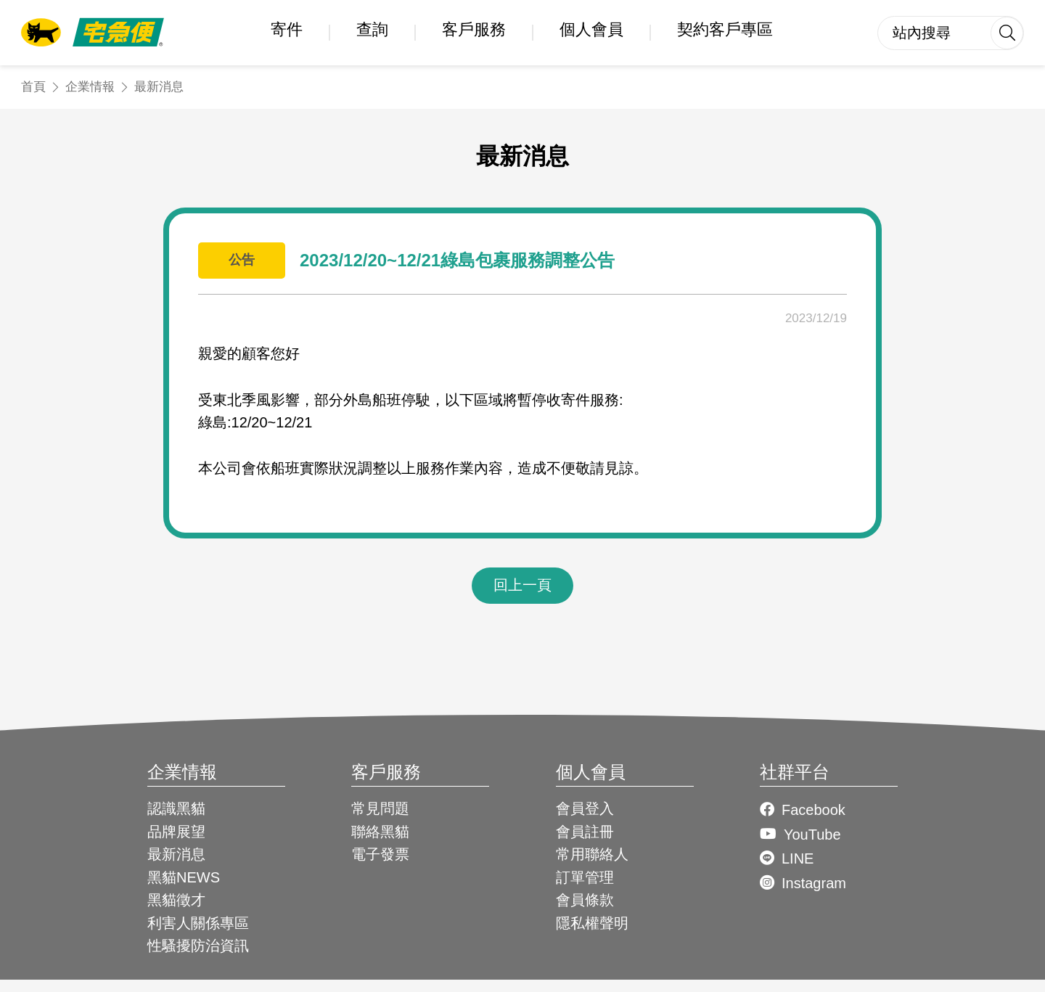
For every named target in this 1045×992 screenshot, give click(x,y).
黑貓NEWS (183, 877)
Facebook (813, 810)
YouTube (812, 834)
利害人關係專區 (198, 923)
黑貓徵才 (176, 900)
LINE (798, 858)
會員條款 (585, 900)
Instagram (814, 883)
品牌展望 (176, 831)
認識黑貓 (176, 808)
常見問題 (380, 808)
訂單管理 (585, 877)
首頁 (33, 87)
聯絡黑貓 (380, 831)
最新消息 (159, 87)
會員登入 (585, 808)
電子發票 (380, 854)
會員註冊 (585, 831)
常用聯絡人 (592, 854)
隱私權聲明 (592, 923)
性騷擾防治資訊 (198, 945)
